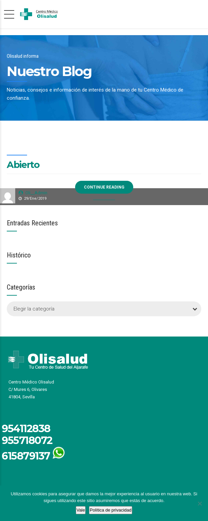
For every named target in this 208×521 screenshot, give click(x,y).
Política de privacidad (111, 510)
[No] (199, 503)
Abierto (23, 165)
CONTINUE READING (104, 187)
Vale (80, 510)
